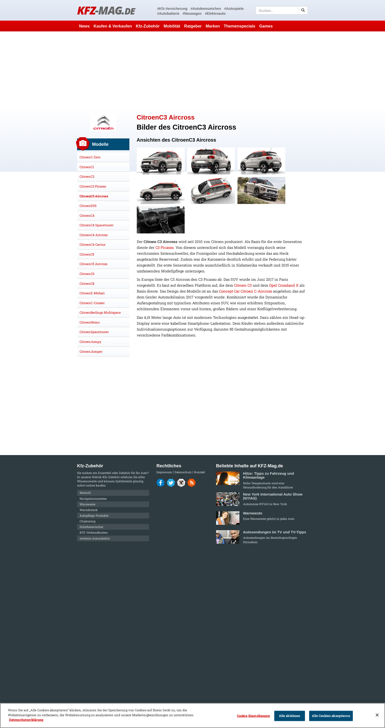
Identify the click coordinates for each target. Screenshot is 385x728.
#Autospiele (234, 9)
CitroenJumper (91, 351)
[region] (192, 715)
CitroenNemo (90, 322)
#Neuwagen (192, 13)
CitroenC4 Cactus (92, 244)
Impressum (164, 472)
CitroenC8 (87, 283)
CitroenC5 (87, 254)
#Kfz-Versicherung (172, 9)
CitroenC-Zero (90, 157)
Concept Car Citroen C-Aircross (245, 291)
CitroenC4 (87, 215)
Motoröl (85, 493)
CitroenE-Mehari (92, 293)
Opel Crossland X (284, 285)
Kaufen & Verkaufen (113, 26)
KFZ (106, 10)
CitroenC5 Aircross (93, 264)
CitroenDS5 (88, 205)
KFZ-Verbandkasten (94, 532)
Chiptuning (88, 521)
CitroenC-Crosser (92, 303)
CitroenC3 (87, 176)
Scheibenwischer (91, 527)
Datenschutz (183, 472)
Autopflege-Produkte (94, 515)
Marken (213, 26)
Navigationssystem (93, 498)
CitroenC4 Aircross (94, 235)
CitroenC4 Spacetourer (96, 225)
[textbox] (282, 10)
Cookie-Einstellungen (253, 716)
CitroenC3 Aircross (94, 196)
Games (266, 26)
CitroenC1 (87, 167)
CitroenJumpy (90, 341)
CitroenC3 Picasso (93, 186)
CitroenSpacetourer (94, 332)
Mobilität (172, 26)
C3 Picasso (164, 247)
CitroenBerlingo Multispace (100, 312)
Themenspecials (239, 26)
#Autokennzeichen (206, 9)
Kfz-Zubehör (148, 26)
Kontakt (199, 472)
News (84, 26)
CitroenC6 (87, 273)
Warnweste (87, 504)
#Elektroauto (215, 13)
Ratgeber (193, 26)
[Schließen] (377, 715)
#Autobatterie (168, 13)
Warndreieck (89, 510)
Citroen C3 (243, 285)
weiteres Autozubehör (95, 538)
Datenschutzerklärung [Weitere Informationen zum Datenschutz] (26, 719)
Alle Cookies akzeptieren (331, 716)
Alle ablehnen (289, 716)
